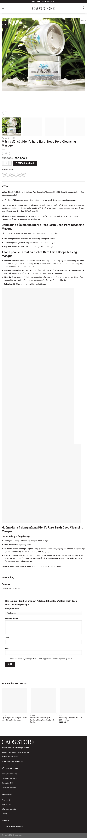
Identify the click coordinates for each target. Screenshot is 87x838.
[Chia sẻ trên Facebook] (8, 175)
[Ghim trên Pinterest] (20, 175)
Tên (7, 638)
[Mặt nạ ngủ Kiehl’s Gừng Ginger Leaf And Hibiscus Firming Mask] (14, 700)
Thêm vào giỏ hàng (25, 163)
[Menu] (3, 8)
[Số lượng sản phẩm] (6, 163)
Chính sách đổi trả (8, 783)
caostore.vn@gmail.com (15, 761)
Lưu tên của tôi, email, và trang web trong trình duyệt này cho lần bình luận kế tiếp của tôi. (41, 659)
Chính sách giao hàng (9, 778)
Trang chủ (5, 138)
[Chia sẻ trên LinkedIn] (24, 175)
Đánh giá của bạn (12, 609)
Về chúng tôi (6, 800)
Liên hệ (4, 814)
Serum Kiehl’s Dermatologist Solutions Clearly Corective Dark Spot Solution (43, 720)
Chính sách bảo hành (9, 787)
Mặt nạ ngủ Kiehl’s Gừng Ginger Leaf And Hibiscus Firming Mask (14, 719)
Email (7, 648)
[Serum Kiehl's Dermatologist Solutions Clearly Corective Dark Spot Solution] (43, 700)
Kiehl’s (13, 138)
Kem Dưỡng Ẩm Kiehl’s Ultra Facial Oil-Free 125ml (71, 719)
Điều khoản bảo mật (9, 809)
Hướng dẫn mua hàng (9, 774)
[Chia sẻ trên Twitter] (12, 175)
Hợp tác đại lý (6, 804)
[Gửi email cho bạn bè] (16, 175)
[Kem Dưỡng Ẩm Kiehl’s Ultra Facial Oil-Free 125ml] (72, 700)
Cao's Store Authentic (14, 826)
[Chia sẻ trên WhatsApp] (4, 175)
